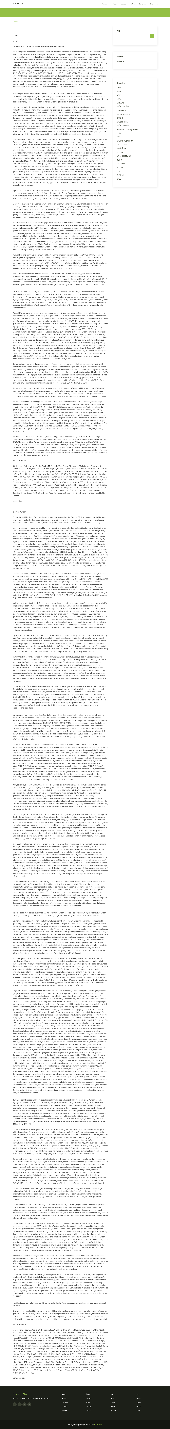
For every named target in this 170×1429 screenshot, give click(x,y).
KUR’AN (120, 152)
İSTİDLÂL (120, 103)
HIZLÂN (120, 167)
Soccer (113, 1410)
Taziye (138, 1410)
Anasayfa (105, 4)
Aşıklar (64, 1398)
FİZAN (119, 87)
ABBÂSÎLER (121, 148)
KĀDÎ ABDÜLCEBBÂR (125, 141)
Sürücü (138, 1406)
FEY (118, 137)
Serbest (138, 1398)
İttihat (88, 1394)
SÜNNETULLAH (123, 114)
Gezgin (113, 1402)
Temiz (113, 1406)
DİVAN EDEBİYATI (124, 144)
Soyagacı (139, 1402)
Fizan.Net (98, 1424)
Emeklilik (143, 4)
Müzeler (65, 1410)
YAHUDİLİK (121, 163)
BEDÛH (120, 118)
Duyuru (64, 1406)
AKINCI (119, 91)
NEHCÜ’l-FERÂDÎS (124, 156)
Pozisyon (89, 1406)
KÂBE (119, 179)
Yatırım (88, 1410)
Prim (137, 1394)
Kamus (18, 4)
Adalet (64, 1394)
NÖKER (120, 95)
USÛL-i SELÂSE (123, 106)
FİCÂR (119, 133)
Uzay (88, 1402)
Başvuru (65, 1402)
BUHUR (120, 160)
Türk (112, 1398)
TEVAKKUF (121, 110)
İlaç (112, 1394)
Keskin (88, 1398)
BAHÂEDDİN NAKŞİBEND (127, 129)
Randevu (153, 4)
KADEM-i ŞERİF (123, 122)
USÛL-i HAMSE (123, 125)
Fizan (115, 4)
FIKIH (119, 171)
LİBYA (119, 99)
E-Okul (133, 4)
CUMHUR (121, 175)
